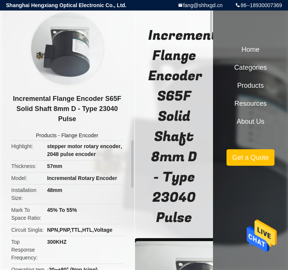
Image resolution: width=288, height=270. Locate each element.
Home (251, 49)
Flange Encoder (79, 135)
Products (46, 135)
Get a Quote (250, 157)
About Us (250, 121)
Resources (250, 103)
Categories (250, 67)
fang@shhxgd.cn (202, 5)
